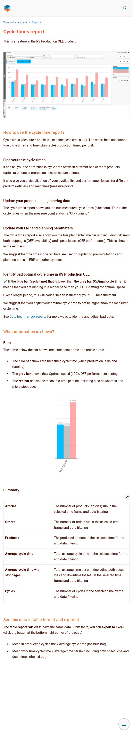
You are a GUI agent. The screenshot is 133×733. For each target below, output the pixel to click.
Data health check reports (27, 316)
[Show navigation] (124, 724)
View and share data (15, 22)
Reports (36, 22)
